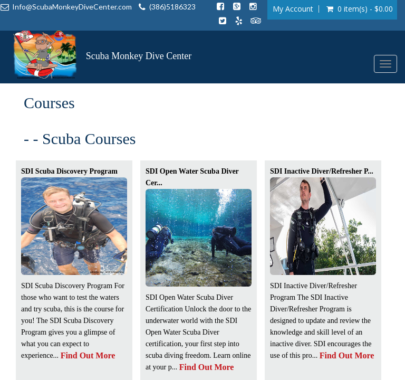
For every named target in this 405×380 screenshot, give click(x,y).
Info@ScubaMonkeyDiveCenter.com (72, 6)
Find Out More (88, 355)
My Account (293, 9)
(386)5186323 (172, 6)
